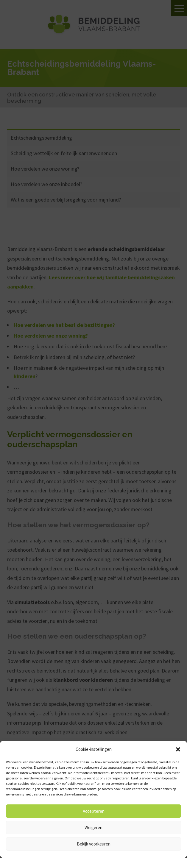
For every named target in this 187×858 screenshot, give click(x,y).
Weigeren (93, 827)
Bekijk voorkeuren (93, 844)
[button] (178, 749)
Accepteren (94, 811)
